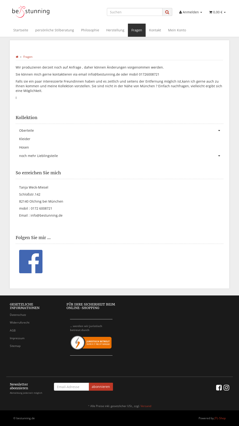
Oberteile (121, 130)
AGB (13, 330)
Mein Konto (177, 30)
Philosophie (90, 30)
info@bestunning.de (47, 215)
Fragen (136, 30)
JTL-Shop (220, 418)
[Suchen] (134, 12)
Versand (146, 406)
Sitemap (15, 346)
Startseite (20, 30)
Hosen (24, 147)
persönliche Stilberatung (54, 30)
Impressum (17, 338)
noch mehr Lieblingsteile (121, 156)
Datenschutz (18, 315)
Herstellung (115, 30)
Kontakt (155, 30)
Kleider (24, 139)
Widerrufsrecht (19, 322)
